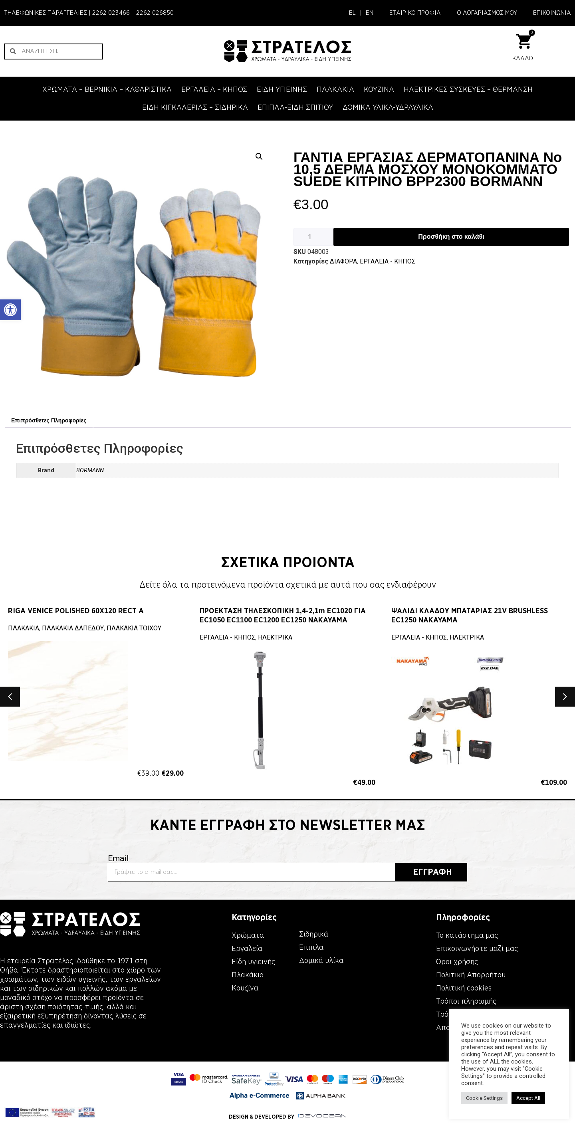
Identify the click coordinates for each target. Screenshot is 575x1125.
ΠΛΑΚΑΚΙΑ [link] (335, 89)
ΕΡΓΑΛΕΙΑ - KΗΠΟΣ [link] (387, 261)
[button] (10, 697)
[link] (10, 309)
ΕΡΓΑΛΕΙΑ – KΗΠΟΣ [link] (214, 89)
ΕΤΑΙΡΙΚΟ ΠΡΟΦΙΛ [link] (415, 12)
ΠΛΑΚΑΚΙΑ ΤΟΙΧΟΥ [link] (134, 628)
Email (118, 858)
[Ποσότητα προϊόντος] (313, 237)
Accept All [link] (528, 1098)
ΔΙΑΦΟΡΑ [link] (343, 261)
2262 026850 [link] (155, 12)
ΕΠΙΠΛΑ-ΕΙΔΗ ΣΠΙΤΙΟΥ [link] (295, 107)
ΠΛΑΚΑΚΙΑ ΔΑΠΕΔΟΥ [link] (73, 628)
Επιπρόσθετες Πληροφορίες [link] (48, 420)
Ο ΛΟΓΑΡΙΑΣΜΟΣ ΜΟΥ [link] (487, 12)
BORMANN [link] (90, 470)
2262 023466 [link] (111, 12)
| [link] (361, 12)
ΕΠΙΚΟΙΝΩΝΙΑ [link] (552, 12)
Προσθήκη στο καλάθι (451, 236)
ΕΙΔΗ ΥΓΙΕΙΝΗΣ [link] (282, 89)
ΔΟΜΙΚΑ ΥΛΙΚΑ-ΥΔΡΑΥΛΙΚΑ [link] (388, 107)
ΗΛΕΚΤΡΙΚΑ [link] (275, 637)
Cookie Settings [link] (484, 1098)
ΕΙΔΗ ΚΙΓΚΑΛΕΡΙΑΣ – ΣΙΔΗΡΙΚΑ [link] (195, 107)
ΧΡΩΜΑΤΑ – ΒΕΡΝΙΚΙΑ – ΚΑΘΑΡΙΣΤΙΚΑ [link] (107, 89)
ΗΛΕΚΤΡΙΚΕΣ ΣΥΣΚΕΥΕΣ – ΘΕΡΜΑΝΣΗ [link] (468, 89)
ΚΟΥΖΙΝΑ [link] (379, 89)
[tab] (48, 421)
